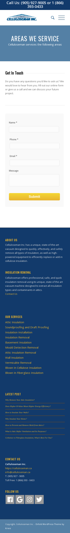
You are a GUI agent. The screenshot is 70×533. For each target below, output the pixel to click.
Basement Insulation (18, 342)
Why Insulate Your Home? (16, 419)
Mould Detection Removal (21, 347)
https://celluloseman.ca (18, 468)
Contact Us (11, 294)
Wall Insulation (14, 357)
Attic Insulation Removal (20, 352)
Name (13, 122)
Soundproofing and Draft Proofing (27, 327)
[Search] (51, 17)
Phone (14, 139)
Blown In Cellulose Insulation (23, 368)
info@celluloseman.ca (17, 472)
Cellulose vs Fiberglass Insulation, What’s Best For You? (28, 438)
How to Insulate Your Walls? (17, 412)
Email (13, 156)
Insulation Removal (17, 337)
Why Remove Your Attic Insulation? (20, 400)
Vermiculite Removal (18, 362)
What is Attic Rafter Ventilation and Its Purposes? (25, 431)
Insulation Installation (18, 332)
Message (13, 170)
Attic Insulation (14, 322)
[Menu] (60, 17)
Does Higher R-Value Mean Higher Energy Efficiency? (28, 406)
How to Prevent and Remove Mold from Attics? (24, 425)
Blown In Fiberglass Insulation (24, 373)
